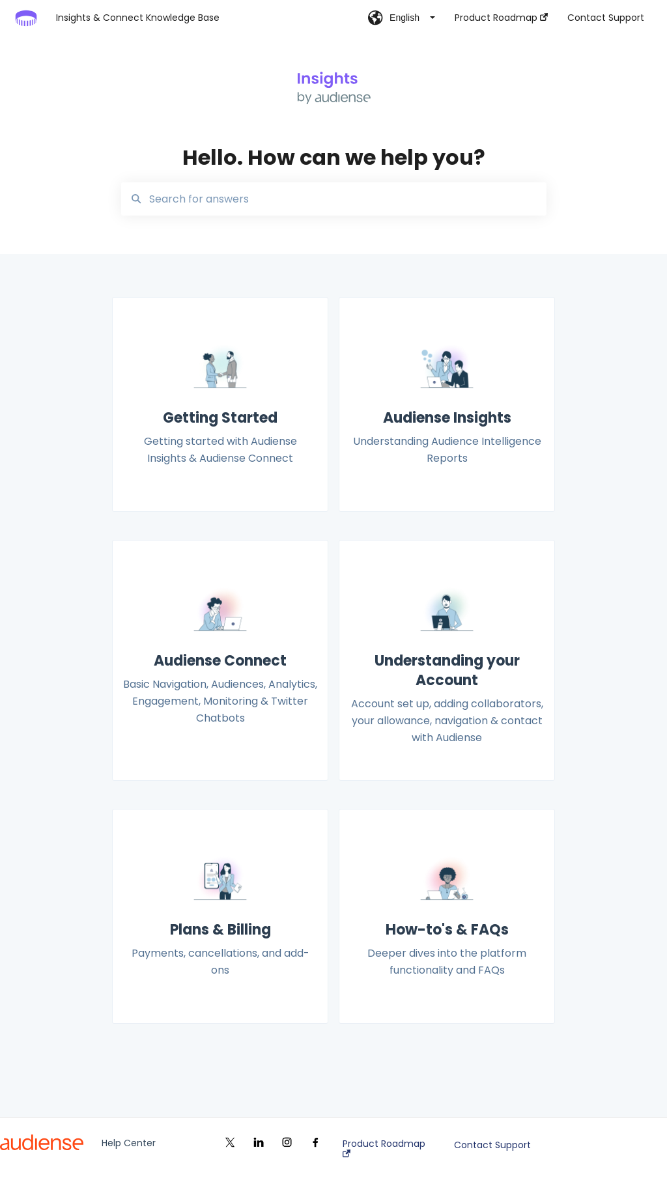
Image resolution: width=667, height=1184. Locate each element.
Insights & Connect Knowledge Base (138, 17)
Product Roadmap (384, 1147)
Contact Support (492, 1145)
